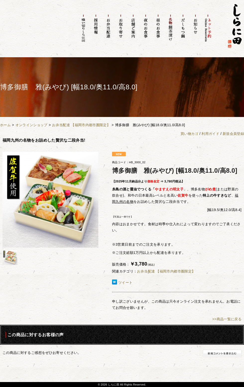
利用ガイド (210, 134)
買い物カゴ (189, 134)
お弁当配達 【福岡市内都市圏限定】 (81, 125)
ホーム (5, 125)
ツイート (125, 282)
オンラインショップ (31, 125)
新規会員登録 (233, 134)
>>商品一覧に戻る (227, 319)
